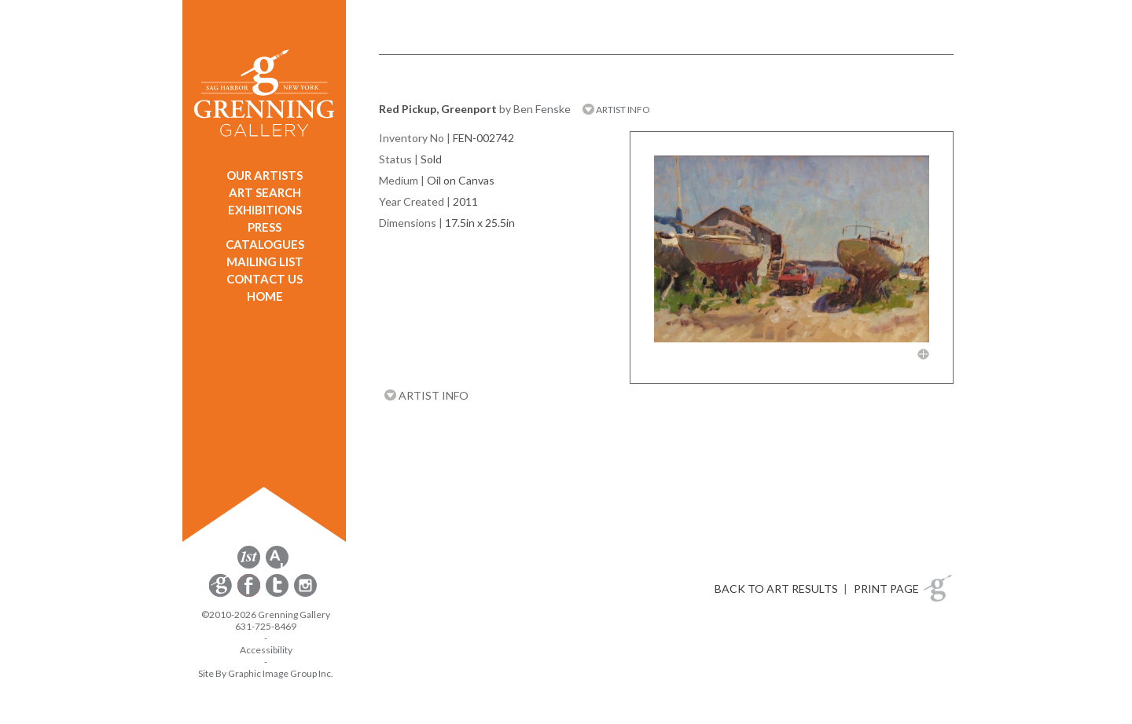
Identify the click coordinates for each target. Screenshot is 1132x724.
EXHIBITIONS (265, 210)
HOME (265, 296)
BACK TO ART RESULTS (776, 588)
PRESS (264, 227)
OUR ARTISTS (264, 175)
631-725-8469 (265, 626)
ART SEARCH (265, 192)
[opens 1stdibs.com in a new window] (249, 565)
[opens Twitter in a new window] (278, 594)
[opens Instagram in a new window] (305, 594)
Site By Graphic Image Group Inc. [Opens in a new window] (265, 673)
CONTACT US (264, 279)
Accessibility (266, 650)
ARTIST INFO (616, 109)
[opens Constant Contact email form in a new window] (222, 594)
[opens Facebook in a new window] (250, 594)
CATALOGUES (265, 244)
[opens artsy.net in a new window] (277, 565)
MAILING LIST (264, 261)
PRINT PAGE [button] (886, 588)
